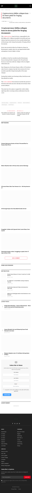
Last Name (16, 378)
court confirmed (8, 81)
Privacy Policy (24, 480)
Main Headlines (26, 102)
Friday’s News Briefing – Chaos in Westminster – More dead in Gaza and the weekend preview (17, 306)
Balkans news (12, 22)
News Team (4, 21)
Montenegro (4, 104)
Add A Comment (16, 258)
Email (15, 384)
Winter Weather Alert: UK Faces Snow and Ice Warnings (14, 165)
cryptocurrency (8, 36)
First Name (16, 372)
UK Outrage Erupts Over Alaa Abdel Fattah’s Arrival (13, 208)
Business (16, 22)
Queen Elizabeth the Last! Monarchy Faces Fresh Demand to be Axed (16, 330)
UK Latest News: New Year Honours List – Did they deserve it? (15, 187)
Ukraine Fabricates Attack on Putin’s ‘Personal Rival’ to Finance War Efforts (14, 144)
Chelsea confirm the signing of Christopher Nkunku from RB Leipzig (23, 114)
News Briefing (28, 22)
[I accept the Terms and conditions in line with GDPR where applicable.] (3, 389)
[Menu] (2, 6)
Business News (5, 102)
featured (20, 102)
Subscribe (7, 394)
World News (11, 104)
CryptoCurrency (13, 102)
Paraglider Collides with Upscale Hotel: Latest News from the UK (15, 230)
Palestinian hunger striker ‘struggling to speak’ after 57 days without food (15, 252)
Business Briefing (22, 22)
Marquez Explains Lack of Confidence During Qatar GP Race (16, 353)
